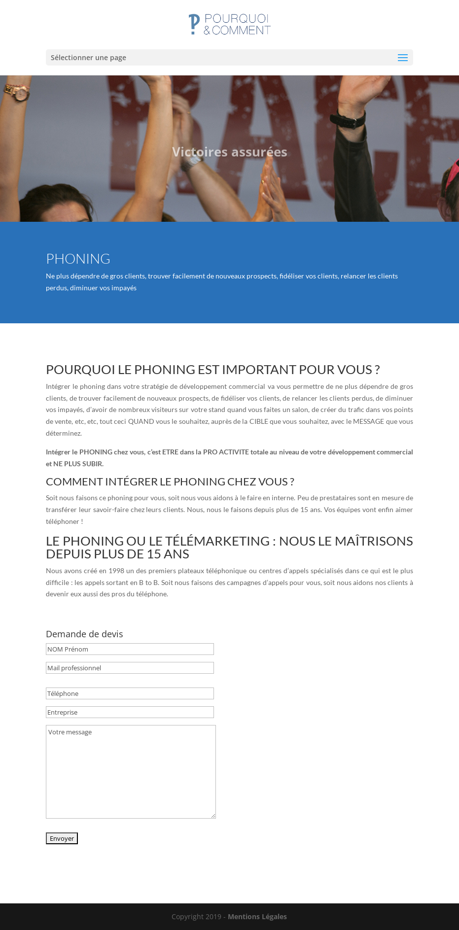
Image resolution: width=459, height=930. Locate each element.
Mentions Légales (257, 916)
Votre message (131, 772)
